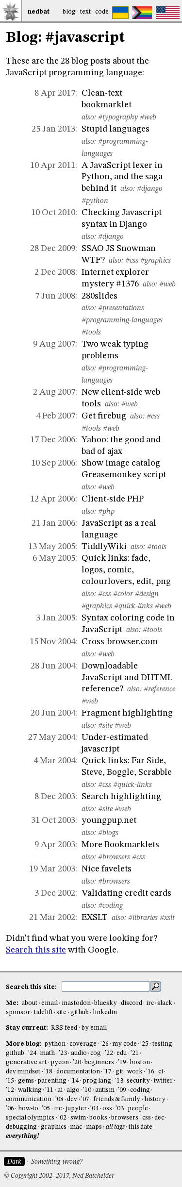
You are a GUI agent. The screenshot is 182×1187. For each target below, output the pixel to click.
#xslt (167, 918)
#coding (110, 906)
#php (106, 512)
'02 (62, 1118)
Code (102, 12)
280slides (99, 296)
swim (78, 1118)
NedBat (39, 12)
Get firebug (104, 416)
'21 (135, 1053)
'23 (63, 1053)
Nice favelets (107, 869)
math (47, 1053)
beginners (99, 1062)
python (55, 1044)
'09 (122, 1090)
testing (162, 1044)
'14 (74, 1081)
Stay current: (28, 1028)
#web (148, 117)
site (61, 1012)
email (49, 1003)
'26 (104, 1044)
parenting (51, 1081)
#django (150, 189)
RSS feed (64, 1028)
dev (72, 1099)
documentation (78, 1072)
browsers (124, 1118)
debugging (21, 1127)
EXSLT (95, 917)
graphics (53, 1127)
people (138, 1108)
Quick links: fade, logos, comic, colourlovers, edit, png (126, 570)
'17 (107, 1072)
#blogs (108, 833)
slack (164, 1003)
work (135, 1072)
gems (26, 1081)
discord (131, 1003)
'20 (77, 1062)
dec (159, 1118)
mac (76, 1127)
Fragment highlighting (127, 713)
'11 (49, 1090)
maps (94, 1127)
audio (79, 1053)
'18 (48, 1072)
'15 (10, 1081)
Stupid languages (115, 129)
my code (124, 1044)
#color (123, 594)
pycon (59, 1062)
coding (140, 1090)
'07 (85, 1099)
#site (105, 726)
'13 (119, 1081)
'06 (10, 1108)
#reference (159, 689)
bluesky (105, 1003)
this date (140, 1127)
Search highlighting (121, 796)
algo (73, 1090)
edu (121, 1053)
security (138, 1081)
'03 (120, 1108)
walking (30, 1090)
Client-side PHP (113, 499)
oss (107, 1108)
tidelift (43, 1012)
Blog (69, 12)
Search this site (36, 950)
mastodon (76, 1003)
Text (85, 12)
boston (140, 1062)
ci (160, 1072)
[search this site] (106, 986)
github (79, 1012)
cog (95, 1053)
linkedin (105, 1012)
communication (28, 1099)
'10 (87, 1090)
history (154, 1099)
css (146, 1118)
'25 (144, 1044)
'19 (122, 1062)
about (29, 1003)
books (98, 1118)
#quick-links (133, 606)
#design (147, 594)
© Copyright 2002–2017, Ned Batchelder (59, 1176)
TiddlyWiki (104, 546)
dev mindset (23, 1072)
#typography (118, 117)
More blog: (24, 1044)
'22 (109, 1053)
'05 (46, 1108)
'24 (32, 1053)
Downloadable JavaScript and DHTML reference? (127, 678)
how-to (28, 1108)
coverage (83, 1044)
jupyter (76, 1108)
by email (94, 1028)
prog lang (97, 1081)
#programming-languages (122, 320)
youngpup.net (109, 820)
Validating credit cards (126, 893)
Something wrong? (56, 1162)
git (119, 1072)
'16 (150, 1072)
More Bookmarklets (120, 844)
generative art (26, 1062)
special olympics (30, 1118)
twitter (163, 1081)
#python (95, 201)
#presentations (121, 308)
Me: (13, 1003)
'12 (10, 1090)
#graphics (155, 261)
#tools (91, 332)
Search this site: (32, 987)
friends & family (117, 1099)
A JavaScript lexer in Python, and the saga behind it (122, 177)
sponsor (18, 1012)
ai (60, 1090)
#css (131, 261)
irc (150, 1003)
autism (105, 1090)
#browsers (114, 857)
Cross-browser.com (120, 641)
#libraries (143, 918)
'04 (94, 1108)
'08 (59, 1099)
